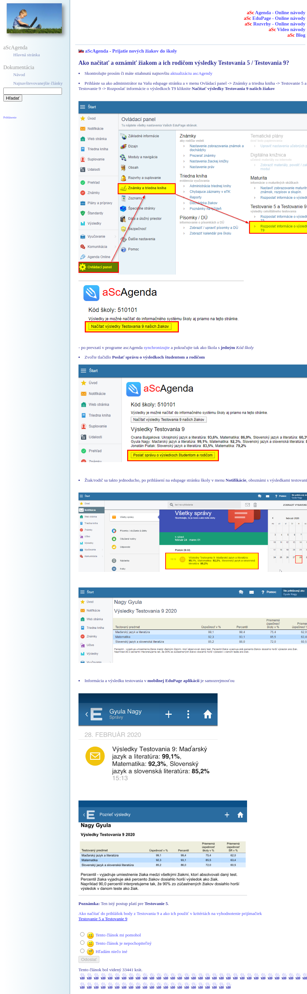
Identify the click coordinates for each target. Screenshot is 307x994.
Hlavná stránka (26, 54)
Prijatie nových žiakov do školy (144, 51)
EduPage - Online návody (274, 18)
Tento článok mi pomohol (118, 934)
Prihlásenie (10, 117)
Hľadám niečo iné (112, 951)
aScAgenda (15, 47)
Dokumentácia (18, 67)
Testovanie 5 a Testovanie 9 (102, 918)
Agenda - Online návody (276, 12)
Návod (19, 74)
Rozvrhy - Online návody (275, 23)
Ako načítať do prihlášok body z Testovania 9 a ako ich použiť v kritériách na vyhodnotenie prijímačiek (170, 913)
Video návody (287, 29)
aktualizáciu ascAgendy (191, 73)
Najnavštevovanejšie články (38, 83)
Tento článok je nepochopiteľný (123, 943)
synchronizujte (157, 347)
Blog (296, 35)
